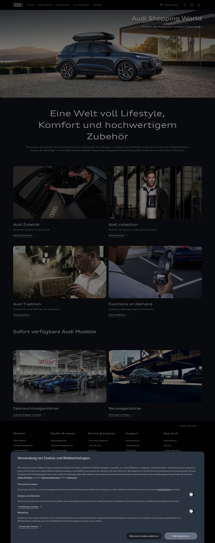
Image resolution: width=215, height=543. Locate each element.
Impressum (72, 477)
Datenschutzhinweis (51, 477)
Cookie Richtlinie (25, 477)
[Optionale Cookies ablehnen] (144, 536)
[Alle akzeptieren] (181, 536)
